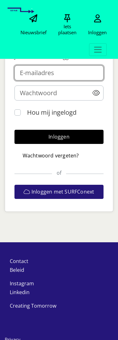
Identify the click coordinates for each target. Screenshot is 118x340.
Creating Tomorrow (33, 305)
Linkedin (20, 292)
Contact (19, 261)
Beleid (17, 269)
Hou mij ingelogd (51, 112)
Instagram (22, 283)
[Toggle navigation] (98, 49)
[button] (96, 93)
